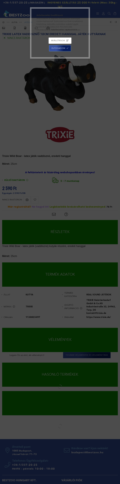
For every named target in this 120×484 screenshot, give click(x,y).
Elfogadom (58, 48)
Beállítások (58, 40)
